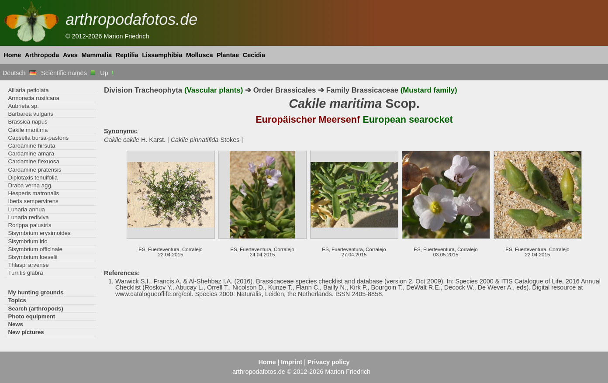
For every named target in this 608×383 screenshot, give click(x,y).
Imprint (291, 362)
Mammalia (96, 55)
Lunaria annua (26, 209)
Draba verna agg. (30, 185)
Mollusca (199, 55)
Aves (70, 55)
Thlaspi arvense (28, 265)
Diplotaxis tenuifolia (33, 177)
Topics (17, 300)
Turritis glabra (25, 272)
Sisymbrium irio (27, 241)
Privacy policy (328, 362)
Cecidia (254, 55)
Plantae (228, 55)
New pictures (26, 332)
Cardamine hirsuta (31, 145)
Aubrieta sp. (23, 106)
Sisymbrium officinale (35, 249)
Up (107, 72)
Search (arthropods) (35, 308)
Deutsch (19, 72)
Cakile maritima (28, 130)
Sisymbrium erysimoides (39, 233)
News (15, 324)
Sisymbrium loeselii (32, 257)
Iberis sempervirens (33, 201)
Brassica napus (27, 121)
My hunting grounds (35, 292)
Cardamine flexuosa (33, 161)
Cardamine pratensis (34, 169)
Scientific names (68, 72)
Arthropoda (42, 55)
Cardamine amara (31, 153)
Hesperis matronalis (33, 193)
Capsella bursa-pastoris (38, 138)
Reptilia (127, 55)
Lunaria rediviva (28, 217)
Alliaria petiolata (28, 90)
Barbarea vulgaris (30, 113)
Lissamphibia (162, 55)
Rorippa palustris (29, 225)
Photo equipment (31, 316)
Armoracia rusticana (33, 98)
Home (12, 55)
